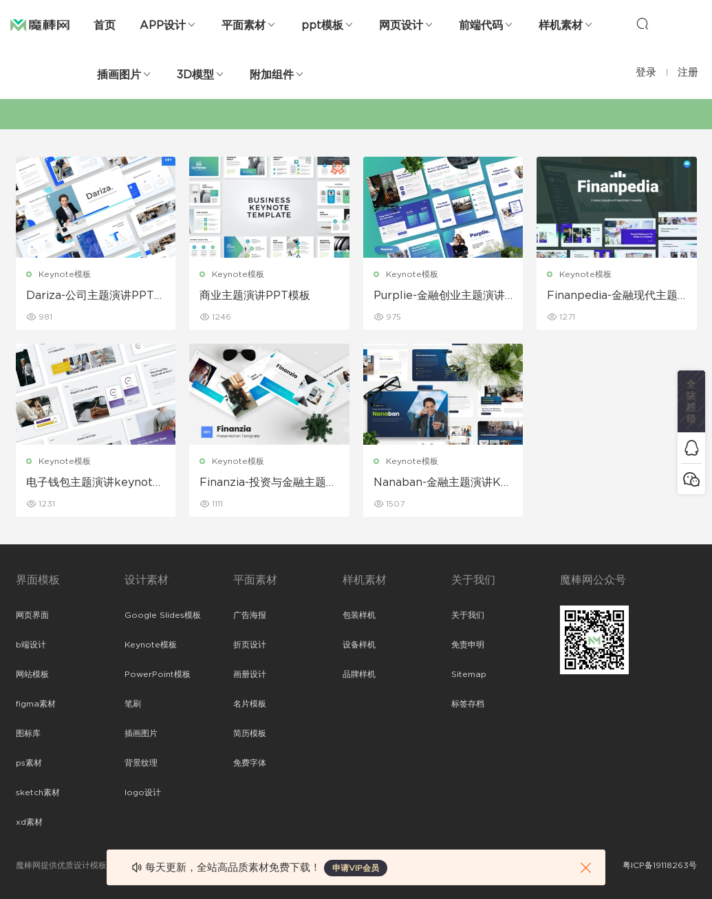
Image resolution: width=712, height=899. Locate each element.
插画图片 (119, 74)
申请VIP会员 (355, 868)
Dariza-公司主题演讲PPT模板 (95, 296)
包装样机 (359, 615)
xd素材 (29, 822)
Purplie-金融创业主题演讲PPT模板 (443, 296)
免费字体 (249, 763)
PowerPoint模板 (158, 674)
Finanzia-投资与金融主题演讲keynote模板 (268, 483)
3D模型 (195, 74)
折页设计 (249, 645)
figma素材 (36, 704)
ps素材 (29, 763)
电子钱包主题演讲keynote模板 (93, 483)
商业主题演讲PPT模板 (254, 295)
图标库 (28, 733)
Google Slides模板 (163, 615)
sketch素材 (38, 792)
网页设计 (401, 25)
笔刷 (133, 704)
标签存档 (467, 704)
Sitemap (468, 674)
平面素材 (244, 25)
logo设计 (143, 792)
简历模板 (249, 733)
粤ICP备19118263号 (660, 865)
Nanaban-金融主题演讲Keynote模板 (441, 483)
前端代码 (481, 25)
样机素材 (561, 25)
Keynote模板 (65, 274)
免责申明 (467, 645)
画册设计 (249, 674)
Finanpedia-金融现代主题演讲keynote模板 (612, 296)
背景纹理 (141, 763)
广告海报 (249, 615)
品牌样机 (359, 674)
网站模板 (32, 674)
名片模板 (249, 704)
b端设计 (31, 645)
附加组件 (272, 74)
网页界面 (32, 615)
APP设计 (163, 25)
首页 (105, 25)
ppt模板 (322, 25)
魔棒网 (39, 24)
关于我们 (467, 615)
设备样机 (359, 645)
